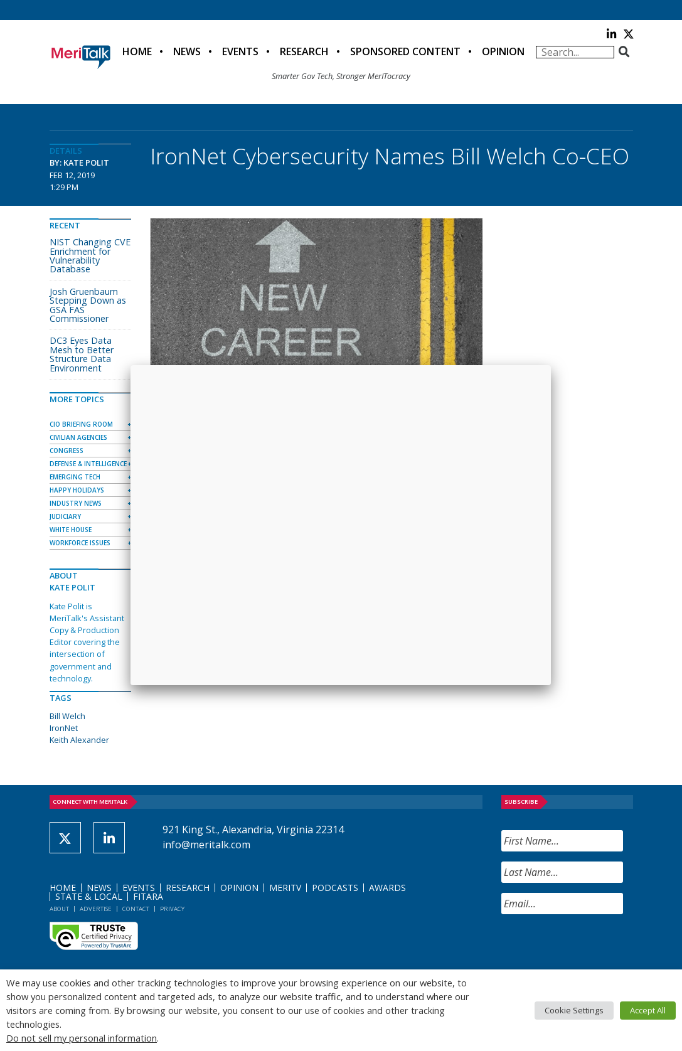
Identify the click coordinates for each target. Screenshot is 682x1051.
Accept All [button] (648, 1010)
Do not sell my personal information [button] (81, 1038)
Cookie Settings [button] (574, 1010)
